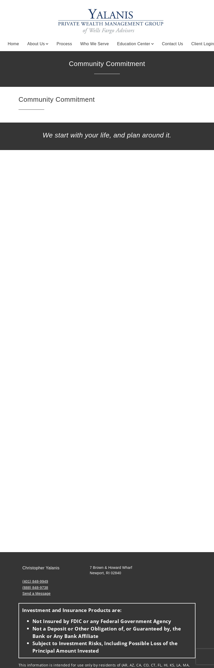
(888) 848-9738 (35, 588)
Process (64, 44)
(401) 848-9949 (35, 581)
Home (13, 44)
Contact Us (172, 44)
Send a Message (36, 593)
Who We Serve (94, 44)
